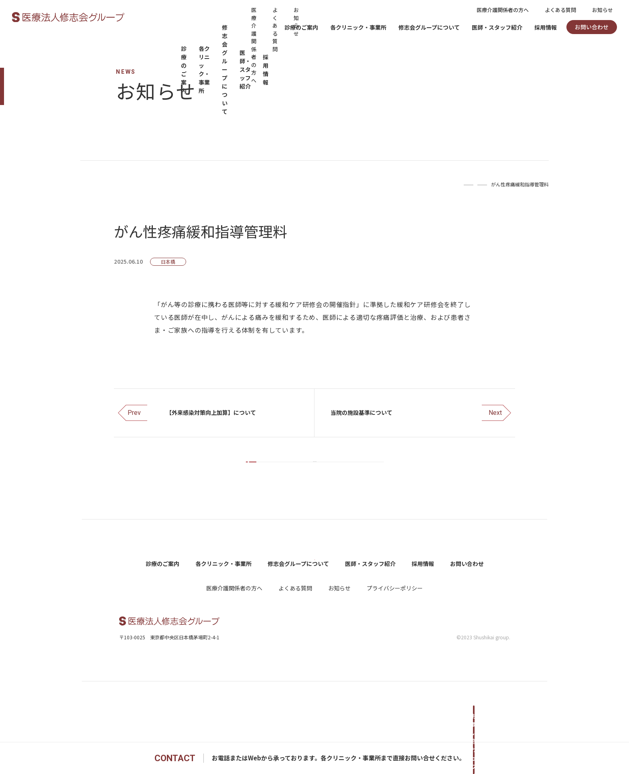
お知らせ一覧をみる (320, 478)
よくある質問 (560, 10)
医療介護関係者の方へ (503, 10)
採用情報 (545, 27)
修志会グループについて (429, 27)
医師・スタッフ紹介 (497, 27)
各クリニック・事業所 (358, 27)
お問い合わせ (592, 27)
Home (429, 184)
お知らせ (602, 10)
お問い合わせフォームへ (473, 758)
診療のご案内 (301, 27)
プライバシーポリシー (395, 649)
